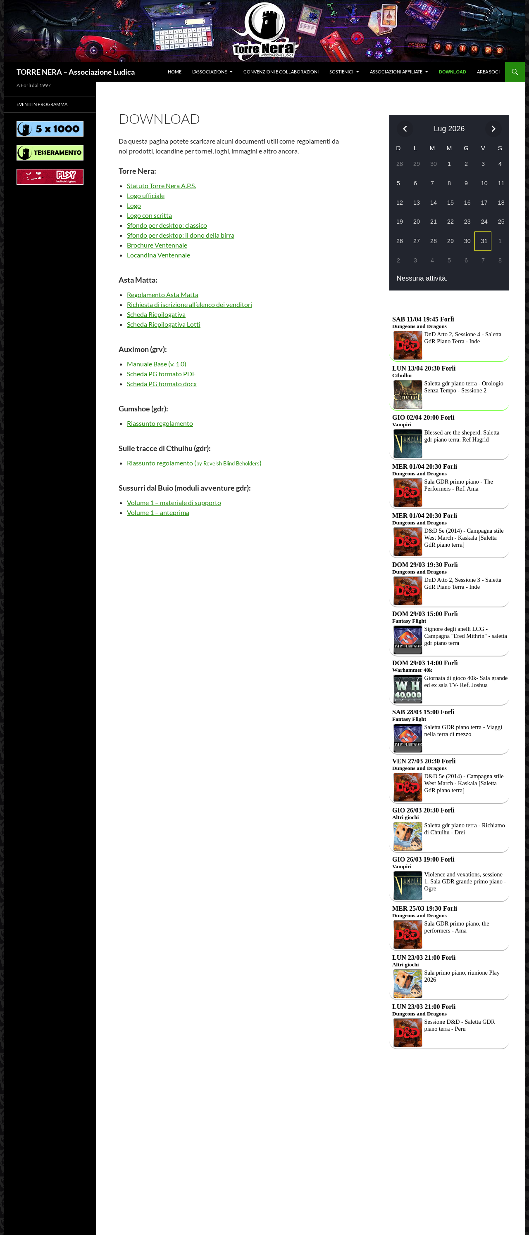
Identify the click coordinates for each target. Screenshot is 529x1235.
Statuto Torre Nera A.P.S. (161, 185)
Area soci (488, 71)
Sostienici (341, 71)
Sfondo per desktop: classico (167, 225)
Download (452, 71)
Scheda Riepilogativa (156, 314)
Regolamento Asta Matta (162, 294)
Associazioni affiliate (396, 71)
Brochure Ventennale (157, 245)
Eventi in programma (42, 104)
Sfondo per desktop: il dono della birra (180, 235)
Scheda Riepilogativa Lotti (163, 324)
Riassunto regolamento (160, 423)
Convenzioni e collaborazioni (281, 71)
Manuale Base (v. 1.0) (156, 364)
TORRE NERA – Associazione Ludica (76, 71)
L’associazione (209, 71)
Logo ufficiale (145, 195)
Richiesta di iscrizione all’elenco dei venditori (189, 304)
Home (174, 71)
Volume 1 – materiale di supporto (174, 502)
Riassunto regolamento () (194, 463)
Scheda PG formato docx (162, 383)
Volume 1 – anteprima (158, 512)
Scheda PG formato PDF (161, 374)
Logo (134, 205)
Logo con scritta (149, 215)
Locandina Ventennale (158, 255)
